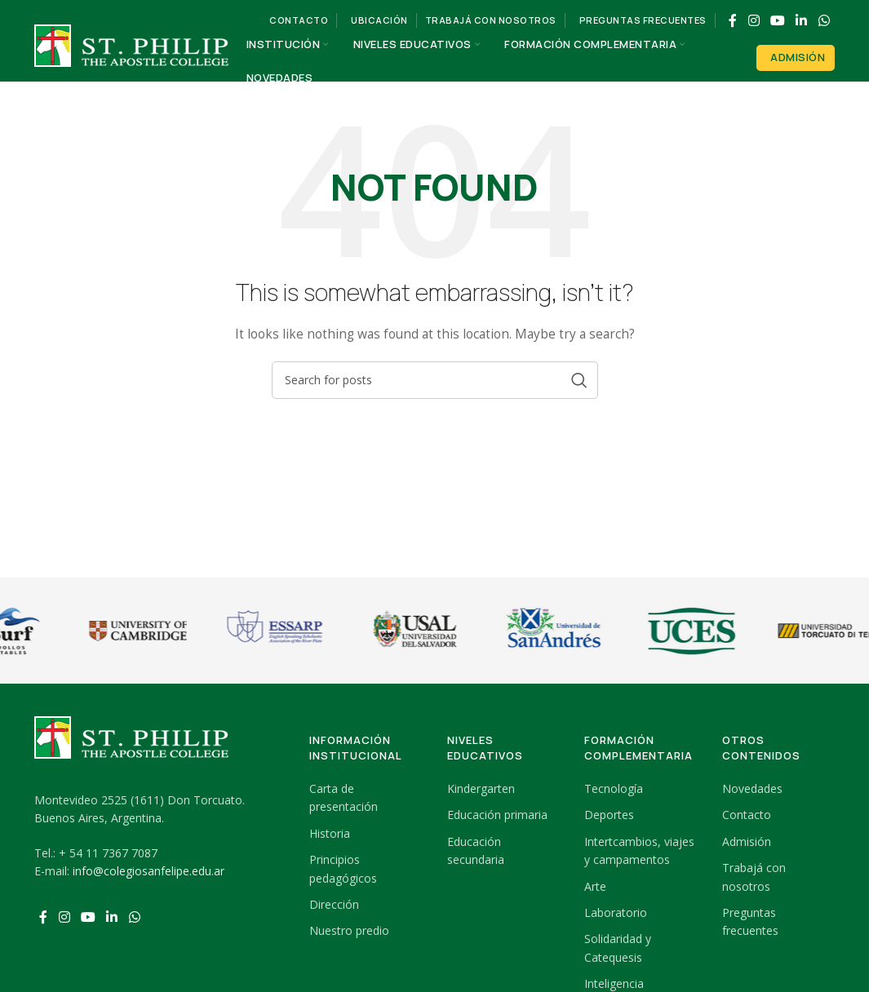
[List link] (366, 798)
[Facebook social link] (733, 20)
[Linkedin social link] (802, 20)
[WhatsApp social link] (824, 20)
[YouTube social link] (777, 20)
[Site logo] (132, 60)
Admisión (797, 57)
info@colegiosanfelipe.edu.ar (148, 871)
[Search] (435, 380)
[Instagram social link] (754, 20)
